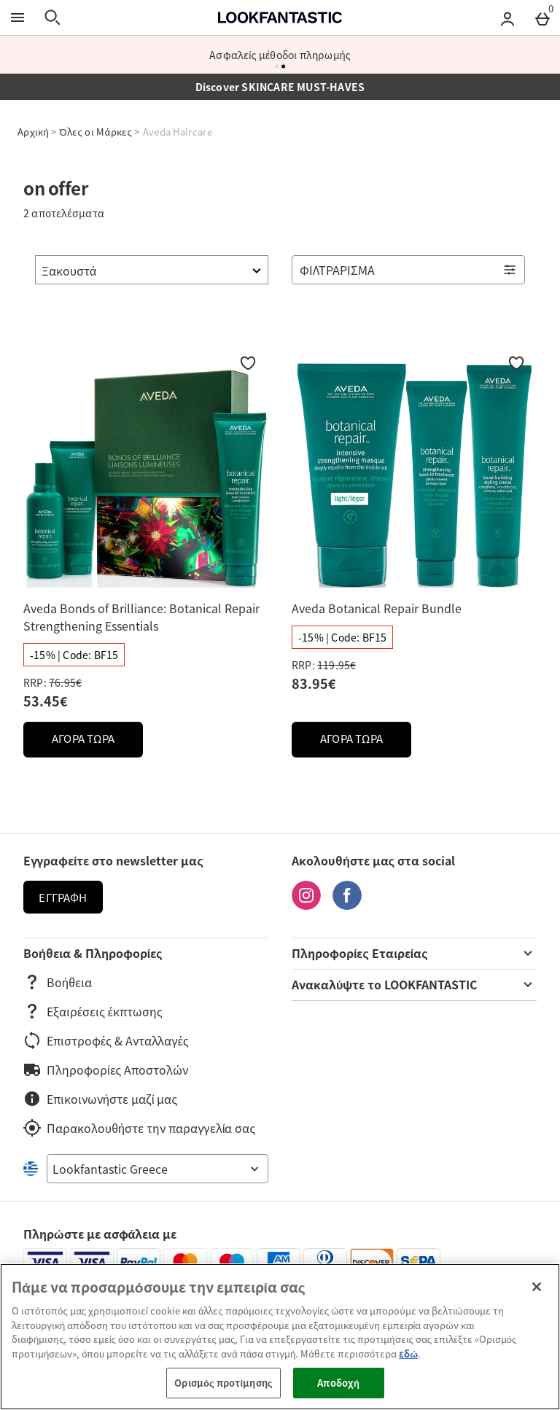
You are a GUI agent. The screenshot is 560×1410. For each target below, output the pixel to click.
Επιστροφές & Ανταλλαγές (106, 1040)
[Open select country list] (157, 1168)
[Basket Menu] (542, 17)
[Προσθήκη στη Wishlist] (247, 363)
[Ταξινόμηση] (151, 269)
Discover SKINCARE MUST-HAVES (280, 86)
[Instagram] (306, 905)
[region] (280, 1336)
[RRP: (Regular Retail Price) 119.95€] (414, 665)
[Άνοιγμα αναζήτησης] (52, 17)
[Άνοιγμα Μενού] (17, 17)
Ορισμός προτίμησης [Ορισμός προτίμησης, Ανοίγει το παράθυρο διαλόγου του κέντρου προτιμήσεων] (223, 1383)
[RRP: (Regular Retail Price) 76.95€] (145, 682)
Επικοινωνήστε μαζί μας (100, 1098)
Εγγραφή (63, 897)
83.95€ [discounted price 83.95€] (314, 683)
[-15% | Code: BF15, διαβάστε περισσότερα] (74, 654)
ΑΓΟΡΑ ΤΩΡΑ (97, 742)
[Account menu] (507, 17)
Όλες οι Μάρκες (96, 132)
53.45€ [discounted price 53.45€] (45, 701)
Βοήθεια (57, 982)
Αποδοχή (338, 1383)
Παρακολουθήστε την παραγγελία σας (139, 1128)
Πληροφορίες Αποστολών (105, 1069)
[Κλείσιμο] (537, 1287)
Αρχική (33, 132)
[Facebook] (347, 905)
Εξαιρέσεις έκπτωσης (93, 1011)
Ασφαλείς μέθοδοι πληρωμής (280, 54)
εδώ (408, 1353)
